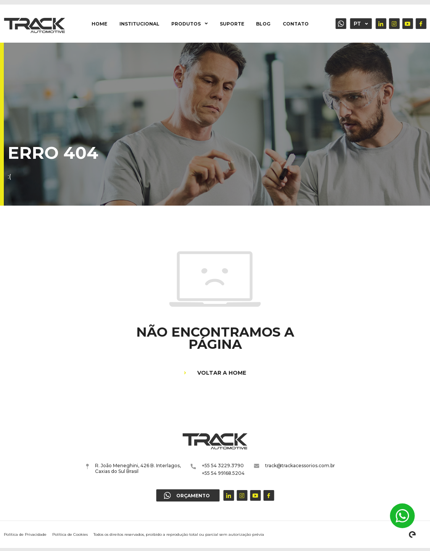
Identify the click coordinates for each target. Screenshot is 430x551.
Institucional (139, 24)
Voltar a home (215, 372)
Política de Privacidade (25, 534)
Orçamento (341, 24)
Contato (296, 24)
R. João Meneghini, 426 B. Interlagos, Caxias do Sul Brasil (133, 468)
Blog (263, 24)
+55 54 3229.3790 (223, 465)
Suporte (232, 24)
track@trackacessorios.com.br (294, 465)
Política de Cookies (70, 534)
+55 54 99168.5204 (223, 473)
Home (99, 24)
